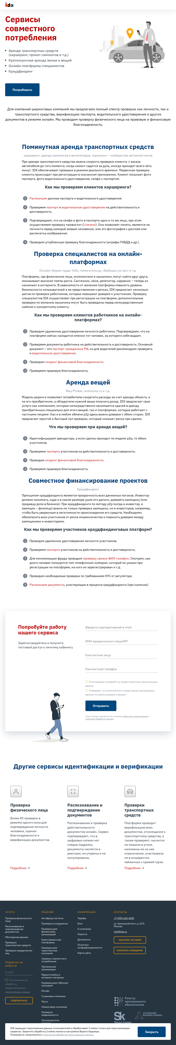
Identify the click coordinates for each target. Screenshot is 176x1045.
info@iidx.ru (120, 931)
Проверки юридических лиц (18, 952)
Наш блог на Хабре (130, 939)
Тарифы (82, 918)
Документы (84, 939)
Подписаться (19, 1000)
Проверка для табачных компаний (54, 984)
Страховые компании (53, 996)
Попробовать (22, 90)
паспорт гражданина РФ (70, 349)
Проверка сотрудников (54, 923)
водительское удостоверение (83, 207)
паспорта (53, 451)
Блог (80, 923)
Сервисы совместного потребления (54, 960)
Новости (82, 934)
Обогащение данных (16, 937)
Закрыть (151, 1032)
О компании (84, 928)
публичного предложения (134, 716)
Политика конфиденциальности (90, 946)
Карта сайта (84, 952)
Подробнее (18, 868)
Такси (44, 1001)
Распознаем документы (47, 585)
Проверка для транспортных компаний (49, 950)
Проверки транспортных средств (139, 810)
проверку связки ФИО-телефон (106, 558)
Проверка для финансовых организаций (49, 931)
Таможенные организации (48, 968)
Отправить (101, 706)
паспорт (52, 207)
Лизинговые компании (54, 1006)
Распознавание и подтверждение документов (84, 810)
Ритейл (45, 990)
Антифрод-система (52, 918)
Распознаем (38, 198)
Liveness (89, 225)
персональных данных (17, 991)
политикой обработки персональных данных (68, 1034)
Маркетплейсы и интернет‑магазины (52, 976)
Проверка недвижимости (49, 1013)
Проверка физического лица (29, 807)
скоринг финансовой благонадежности (74, 362)
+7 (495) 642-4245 (124, 918)
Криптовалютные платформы (51, 941)
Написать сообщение (130, 950)
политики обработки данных (99, 719)
